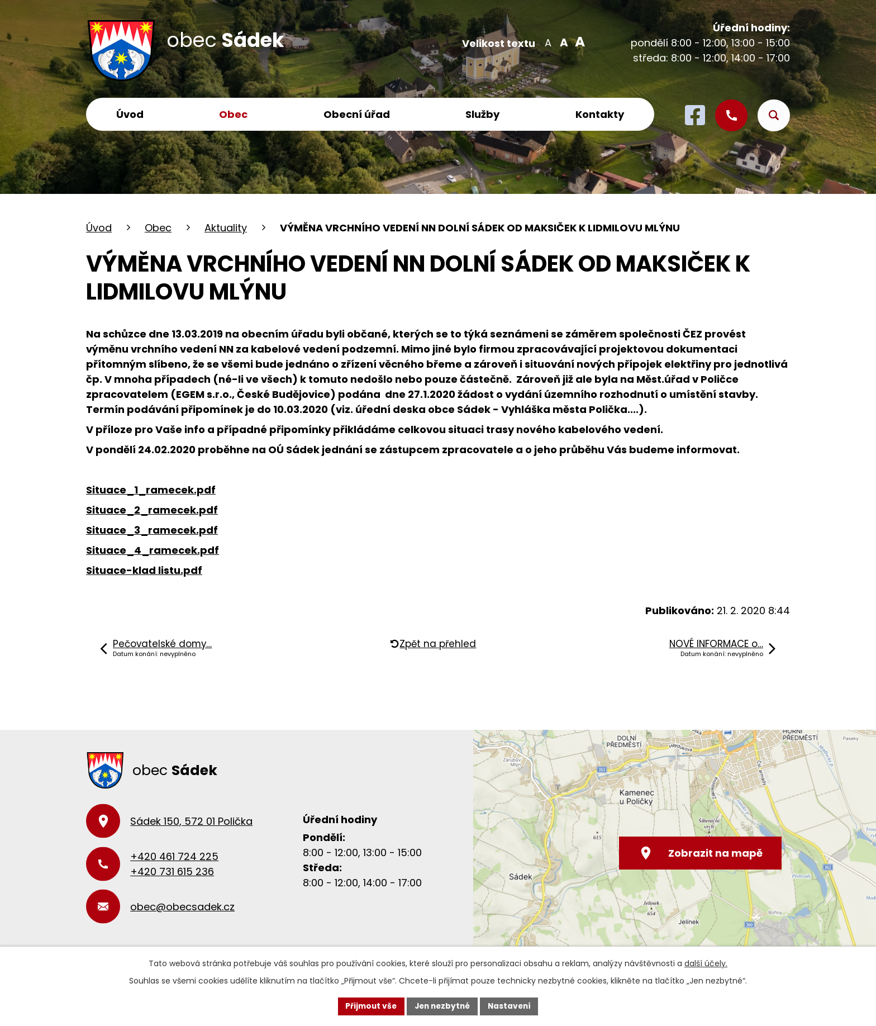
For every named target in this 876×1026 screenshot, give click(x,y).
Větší (577, 42)
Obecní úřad (356, 114)
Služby (482, 114)
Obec (233, 114)
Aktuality (225, 228)
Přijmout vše (368, 1005)
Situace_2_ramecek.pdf (152, 510)
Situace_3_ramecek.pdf (152, 530)
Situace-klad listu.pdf (144, 570)
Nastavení (511, 1005)
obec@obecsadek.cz (182, 907)
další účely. (705, 963)
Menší (547, 42)
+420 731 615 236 (172, 871)
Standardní (562, 42)
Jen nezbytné (442, 1005)
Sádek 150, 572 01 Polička (191, 821)
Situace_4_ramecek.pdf (152, 550)
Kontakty (599, 114)
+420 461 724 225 (174, 856)
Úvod (130, 114)
